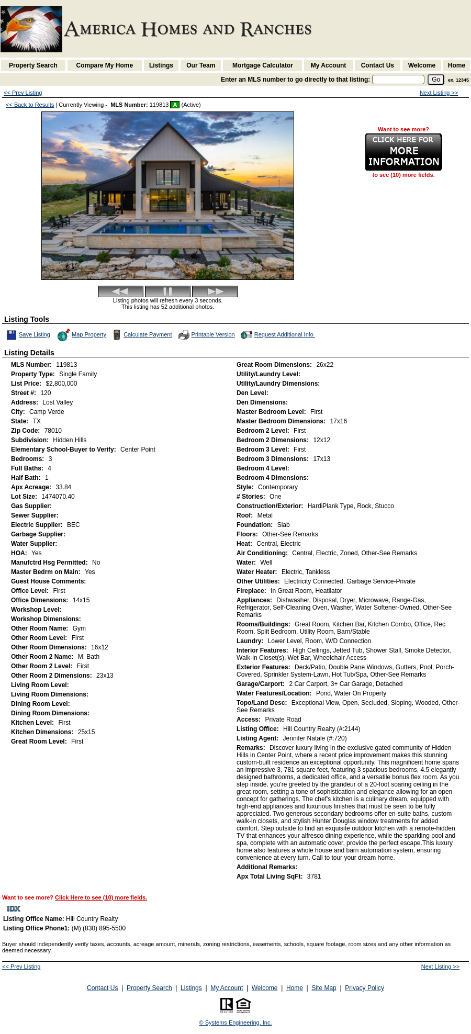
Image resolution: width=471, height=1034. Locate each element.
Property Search (33, 65)
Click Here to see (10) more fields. (101, 897)
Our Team (200, 65)
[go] (436, 79)
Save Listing (28, 335)
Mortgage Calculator (262, 65)
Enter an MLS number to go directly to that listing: (295, 79)
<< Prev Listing (23, 92)
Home (456, 65)
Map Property (81, 335)
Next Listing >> (439, 92)
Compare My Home (104, 65)
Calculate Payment (141, 335)
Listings (161, 65)
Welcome (421, 65)
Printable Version (206, 335)
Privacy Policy (364, 988)
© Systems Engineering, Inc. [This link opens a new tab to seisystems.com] (235, 1022)
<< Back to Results (30, 105)
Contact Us (377, 65)
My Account (328, 65)
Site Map (323, 988)
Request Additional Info (277, 335)
